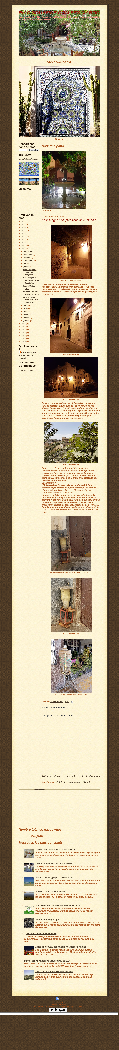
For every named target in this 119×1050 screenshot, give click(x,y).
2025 (23, 224)
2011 (23, 339)
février (27, 318)
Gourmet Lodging (26, 370)
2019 (23, 242)
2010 (23, 342)
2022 (23, 233)
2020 (23, 239)
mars (26, 314)
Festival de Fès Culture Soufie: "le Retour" (30, 299)
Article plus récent (51, 776)
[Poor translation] (62, 1010)
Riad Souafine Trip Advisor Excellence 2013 (57, 905)
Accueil (71, 776)
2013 (23, 333)
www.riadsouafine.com (29, 159)
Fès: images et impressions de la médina (31, 280)
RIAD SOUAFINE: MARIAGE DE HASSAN (56, 850)
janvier (27, 321)
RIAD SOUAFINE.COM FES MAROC (59, 12)
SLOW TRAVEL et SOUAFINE (50, 892)
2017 (23, 248)
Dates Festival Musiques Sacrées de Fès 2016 (47, 961)
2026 (23, 221)
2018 (23, 245)
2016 (23, 323)
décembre (28, 251)
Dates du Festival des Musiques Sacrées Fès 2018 (60, 947)
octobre (27, 258)
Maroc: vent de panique (47, 919)
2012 (23, 336)
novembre (28, 255)
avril (26, 311)
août (26, 264)
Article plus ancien (90, 776)
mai (25, 308)
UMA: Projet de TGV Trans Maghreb (29, 272)
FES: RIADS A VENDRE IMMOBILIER (54, 971)
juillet (26, 267)
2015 (23, 327)
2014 (23, 330)
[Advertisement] (27, 414)
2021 (23, 236)
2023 (23, 230)
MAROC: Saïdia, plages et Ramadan (53, 878)
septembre (29, 261)
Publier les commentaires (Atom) (73, 782)
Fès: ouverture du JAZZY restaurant (53, 864)
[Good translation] (53, 1010)
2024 (23, 227)
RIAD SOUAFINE (29, 352)
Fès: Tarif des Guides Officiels (41, 933)
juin (26, 305)
